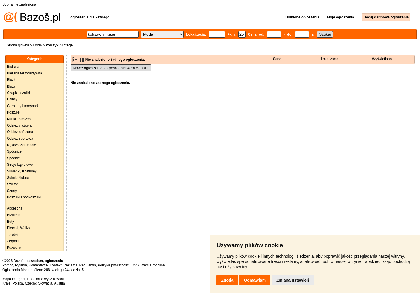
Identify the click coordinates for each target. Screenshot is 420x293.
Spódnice (14, 151)
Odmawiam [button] (255, 280)
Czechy (30, 283)
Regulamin (87, 265)
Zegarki (13, 241)
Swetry (12, 184)
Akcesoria (14, 208)
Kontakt (56, 265)
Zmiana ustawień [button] (292, 280)
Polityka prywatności (114, 265)
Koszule (13, 112)
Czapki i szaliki (18, 93)
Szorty (12, 191)
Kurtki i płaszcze (19, 119)
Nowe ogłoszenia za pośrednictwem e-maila (111, 68)
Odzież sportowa (20, 139)
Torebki (12, 235)
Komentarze (38, 265)
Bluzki (11, 80)
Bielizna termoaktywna (24, 73)
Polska (18, 283)
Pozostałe (14, 248)
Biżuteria (14, 215)
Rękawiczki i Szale (21, 145)
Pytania (21, 265)
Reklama (70, 265)
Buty (10, 221)
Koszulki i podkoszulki (24, 197)
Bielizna (13, 66)
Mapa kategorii (13, 279)
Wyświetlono (382, 59)
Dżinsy (12, 99)
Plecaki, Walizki (19, 228)
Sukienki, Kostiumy (21, 171)
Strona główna (18, 45)
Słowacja (45, 283)
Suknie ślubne (18, 178)
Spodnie (13, 158)
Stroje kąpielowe (20, 165)
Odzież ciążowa (19, 125)
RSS (135, 265)
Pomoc (7, 265)
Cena (277, 59)
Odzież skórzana (20, 132)
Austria (59, 283)
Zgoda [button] (227, 280)
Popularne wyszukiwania (46, 279)
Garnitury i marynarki (23, 106)
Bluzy (11, 86)
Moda (37, 45)
